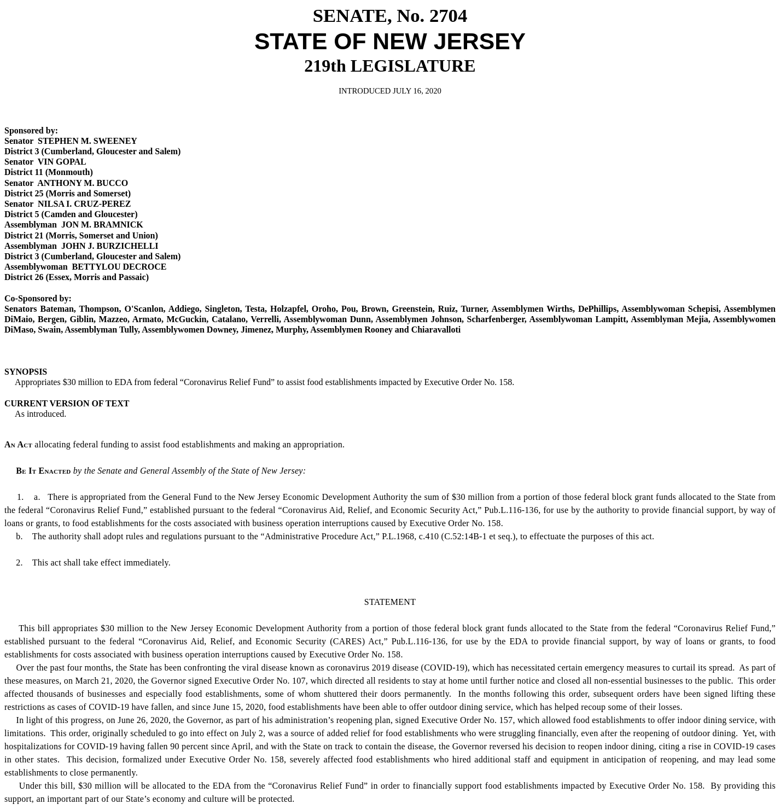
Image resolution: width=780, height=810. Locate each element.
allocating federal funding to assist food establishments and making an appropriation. (174, 444)
